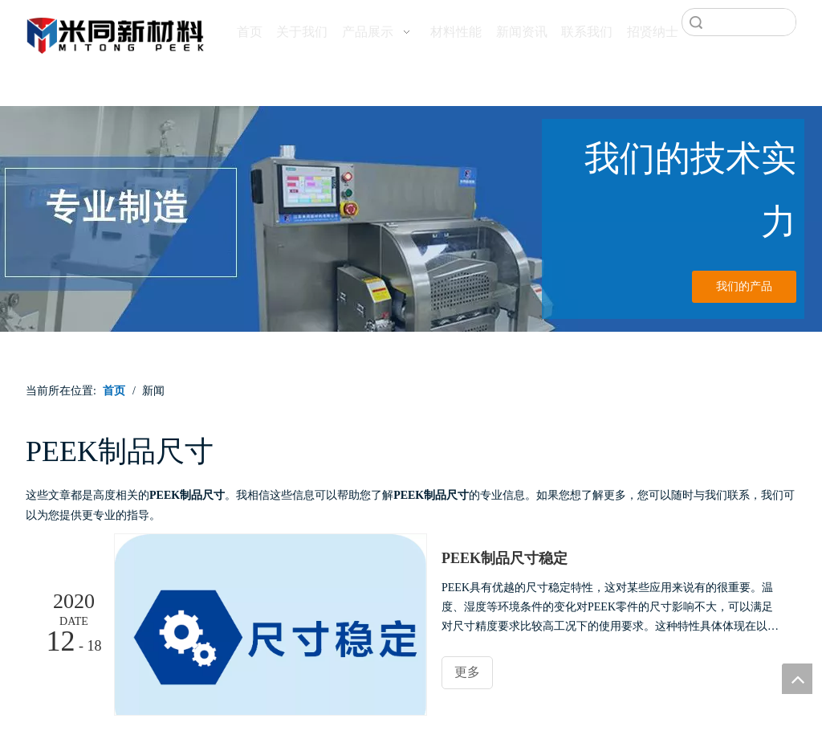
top (797, 678)
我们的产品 (744, 286)
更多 (467, 672)
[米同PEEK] (116, 33)
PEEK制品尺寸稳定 (505, 558)
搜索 (696, 22)
